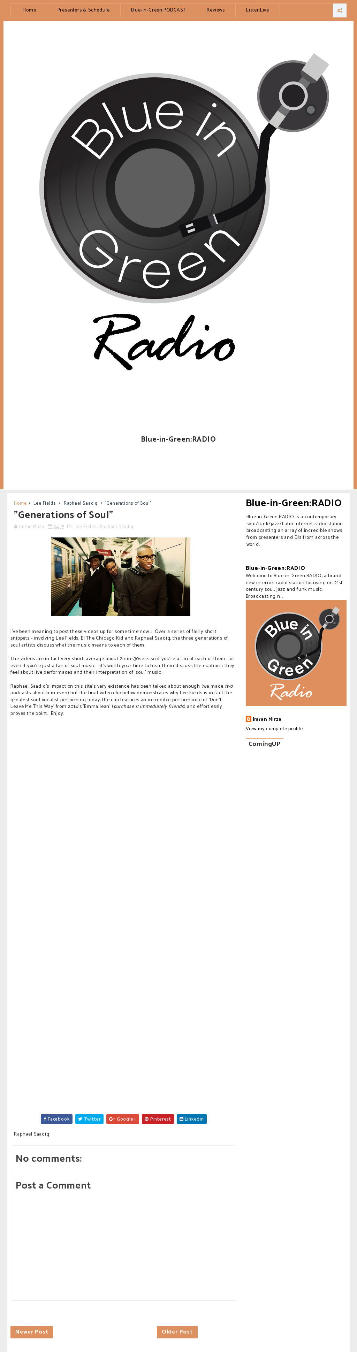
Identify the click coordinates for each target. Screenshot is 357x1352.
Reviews (216, 10)
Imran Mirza (267, 719)
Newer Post (31, 1332)
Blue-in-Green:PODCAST (158, 10)
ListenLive (257, 10)
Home (29, 10)
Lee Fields (44, 503)
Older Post (177, 1332)
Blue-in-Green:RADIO (294, 503)
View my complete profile (274, 729)
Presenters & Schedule (84, 10)
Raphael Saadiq (81, 503)
